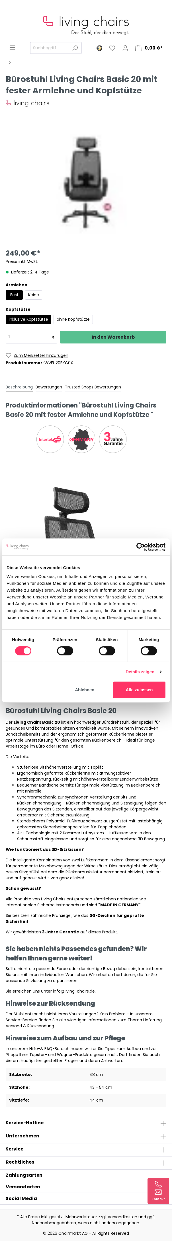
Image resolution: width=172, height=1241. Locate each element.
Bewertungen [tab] (49, 387)
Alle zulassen (139, 689)
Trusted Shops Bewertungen (93, 387)
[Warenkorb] (149, 48)
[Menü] (12, 47)
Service (14, 1149)
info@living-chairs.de (74, 991)
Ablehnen (84, 689)
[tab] (19, 387)
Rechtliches (20, 1162)
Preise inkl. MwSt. (22, 261)
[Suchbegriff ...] (49, 48)
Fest (14, 295)
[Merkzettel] (112, 48)
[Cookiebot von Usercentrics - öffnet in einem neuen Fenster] (140, 547)
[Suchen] (75, 48)
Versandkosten (122, 1217)
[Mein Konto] (125, 48)
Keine (33, 295)
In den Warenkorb (113, 337)
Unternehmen (22, 1136)
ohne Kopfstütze (73, 319)
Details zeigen (140, 671)
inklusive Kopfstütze (28, 319)
